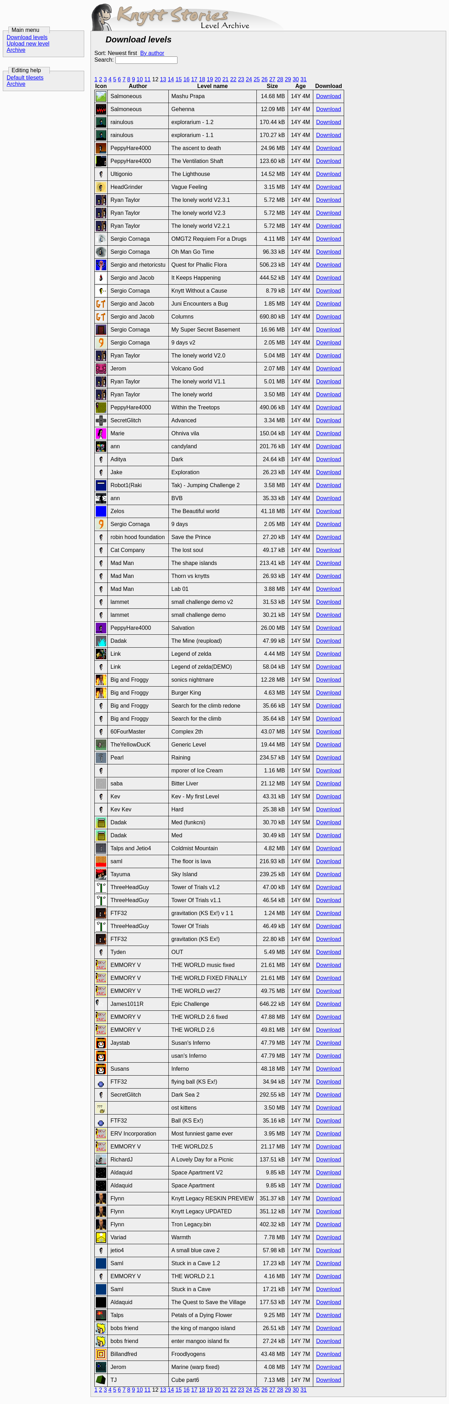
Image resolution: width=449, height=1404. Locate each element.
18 (202, 79)
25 (257, 79)
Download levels (27, 37)
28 (280, 79)
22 (233, 79)
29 (288, 79)
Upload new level (28, 44)
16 (186, 79)
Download (328, 96)
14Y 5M (300, 602)
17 (194, 79)
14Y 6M (300, 848)
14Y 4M (300, 96)
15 (178, 79)
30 (296, 79)
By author (152, 53)
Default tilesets (25, 78)
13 (163, 79)
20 (218, 79)
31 (303, 79)
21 (225, 79)
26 (264, 79)
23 (241, 79)
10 (139, 79)
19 (210, 79)
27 (272, 79)
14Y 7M (300, 1043)
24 (249, 79)
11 (147, 79)
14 (171, 79)
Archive (16, 50)
